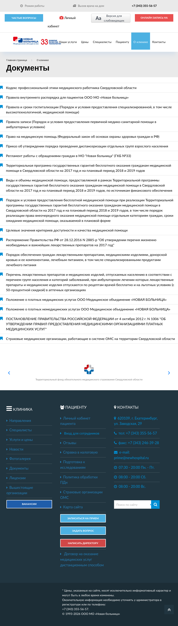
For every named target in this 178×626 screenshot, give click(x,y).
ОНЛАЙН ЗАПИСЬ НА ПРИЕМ (154, 19)
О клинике (140, 42)
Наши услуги (68, 42)
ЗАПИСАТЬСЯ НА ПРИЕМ (83, 518)
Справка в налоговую (79, 452)
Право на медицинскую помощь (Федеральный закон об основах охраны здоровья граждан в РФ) (82, 136)
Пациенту (122, 42)
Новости (14, 449)
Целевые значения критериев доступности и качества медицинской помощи (67, 230)
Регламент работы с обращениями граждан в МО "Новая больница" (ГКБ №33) (68, 156)
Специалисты (102, 42)
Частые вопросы (24, 17)
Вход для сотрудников (81, 433)
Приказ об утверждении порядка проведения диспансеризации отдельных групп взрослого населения (87, 146)
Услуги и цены (19, 440)
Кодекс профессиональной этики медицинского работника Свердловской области (71, 88)
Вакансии (29, 504)
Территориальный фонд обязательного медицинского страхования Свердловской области (88, 372)
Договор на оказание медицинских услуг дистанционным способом (82, 559)
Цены (85, 42)
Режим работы (32, 5)
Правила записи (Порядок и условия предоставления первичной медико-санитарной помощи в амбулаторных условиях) (81, 124)
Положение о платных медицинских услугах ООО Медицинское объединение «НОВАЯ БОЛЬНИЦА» (86, 299)
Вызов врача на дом (88, 5)
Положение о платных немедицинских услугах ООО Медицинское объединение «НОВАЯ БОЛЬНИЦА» (88, 309)
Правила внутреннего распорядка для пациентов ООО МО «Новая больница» (67, 97)
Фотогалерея (18, 459)
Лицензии (16, 478)
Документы (17, 468)
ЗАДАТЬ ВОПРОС (83, 530)
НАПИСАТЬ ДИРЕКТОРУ (83, 543)
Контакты (159, 42)
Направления (18, 420)
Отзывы (68, 443)
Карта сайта (71, 507)
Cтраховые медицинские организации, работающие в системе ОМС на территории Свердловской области (90, 339)
